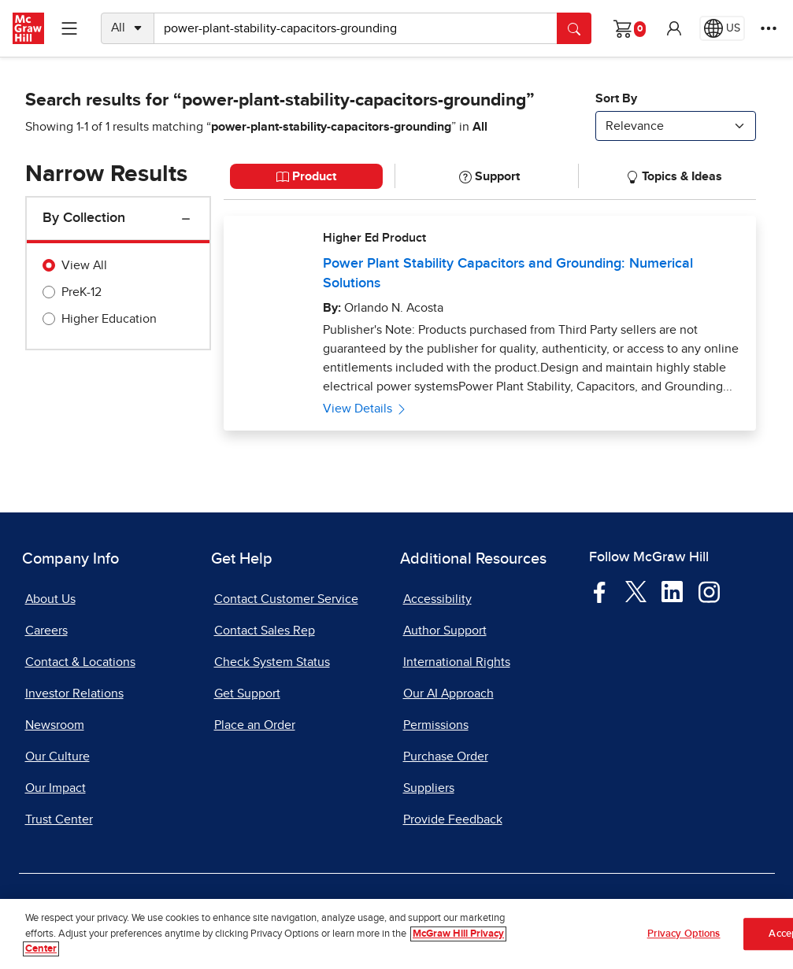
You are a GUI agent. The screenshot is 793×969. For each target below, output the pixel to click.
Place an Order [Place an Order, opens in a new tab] (254, 725)
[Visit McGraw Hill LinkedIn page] (672, 591)
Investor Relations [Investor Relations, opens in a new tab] (74, 693)
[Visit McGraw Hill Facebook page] (599, 591)
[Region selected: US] (722, 28)
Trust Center (59, 819)
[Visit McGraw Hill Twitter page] (636, 591)
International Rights (456, 662)
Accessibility (437, 599)
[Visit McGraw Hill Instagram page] (709, 591)
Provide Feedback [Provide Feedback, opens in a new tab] (452, 819)
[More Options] (769, 28)
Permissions (436, 725)
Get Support (247, 693)
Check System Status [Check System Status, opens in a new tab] (272, 662)
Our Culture (57, 756)
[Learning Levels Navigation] (69, 28)
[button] (674, 28)
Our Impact (55, 788)
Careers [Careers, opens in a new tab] (46, 630)
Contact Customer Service (286, 599)
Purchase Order (445, 756)
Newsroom (54, 725)
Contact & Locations (80, 662)
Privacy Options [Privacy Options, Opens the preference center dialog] (684, 935)
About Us (50, 599)
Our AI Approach (448, 693)
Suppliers (428, 788)
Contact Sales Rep (264, 630)
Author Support (445, 630)
